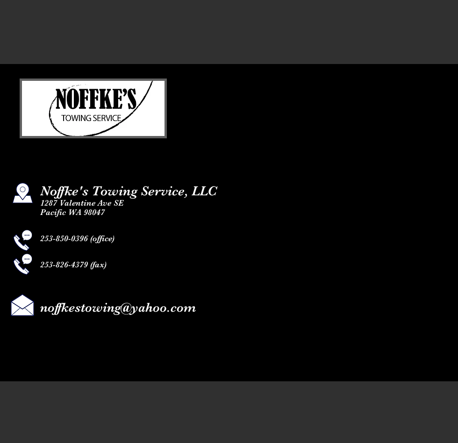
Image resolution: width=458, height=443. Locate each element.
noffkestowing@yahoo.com (118, 307)
